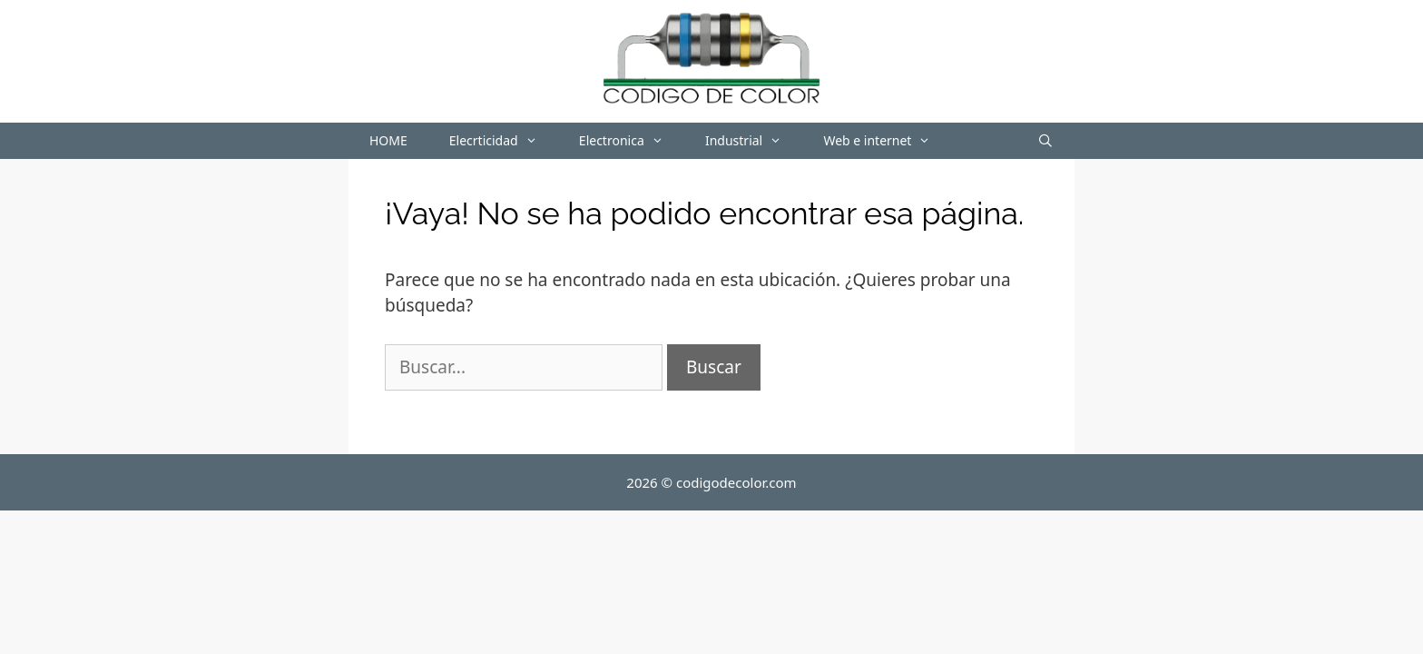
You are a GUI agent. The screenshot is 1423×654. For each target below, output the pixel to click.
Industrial (753, 141)
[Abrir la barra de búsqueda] (1045, 141)
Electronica (631, 141)
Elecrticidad (503, 141)
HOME (388, 140)
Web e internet (887, 141)
